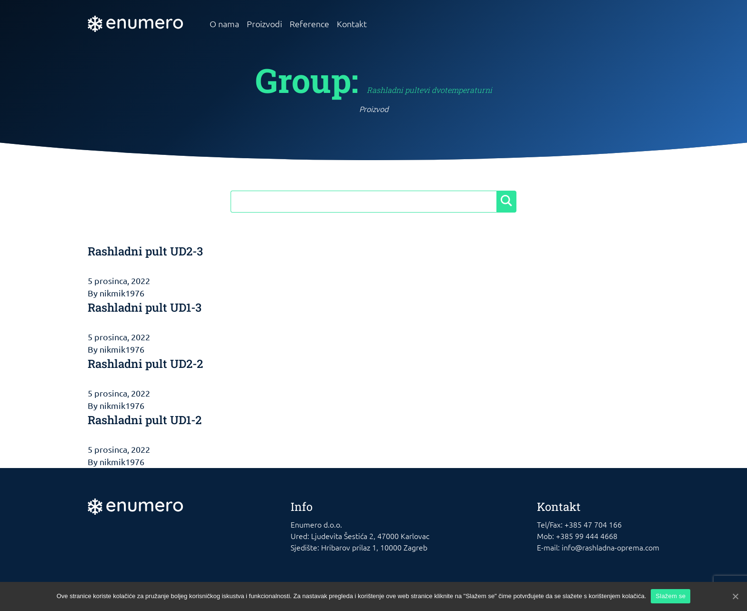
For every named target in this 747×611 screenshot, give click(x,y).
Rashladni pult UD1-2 (145, 420)
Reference (309, 23)
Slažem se (671, 596)
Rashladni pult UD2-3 (145, 251)
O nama (224, 23)
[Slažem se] (735, 596)
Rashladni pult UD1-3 (145, 307)
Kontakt (352, 23)
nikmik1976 (122, 293)
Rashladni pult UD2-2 (145, 363)
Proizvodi (264, 23)
